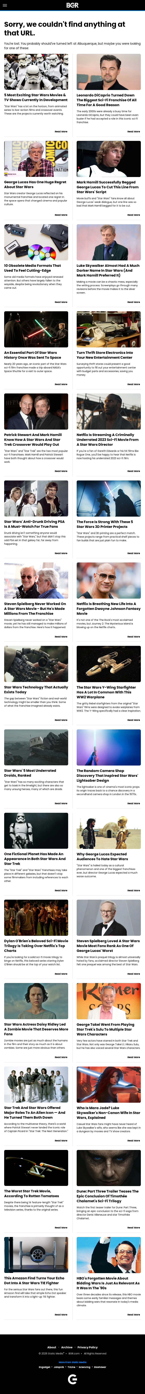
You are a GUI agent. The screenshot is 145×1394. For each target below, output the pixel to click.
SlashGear (100, 1367)
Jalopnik (59, 1367)
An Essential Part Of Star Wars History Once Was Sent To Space (32, 355)
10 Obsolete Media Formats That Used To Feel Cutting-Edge (32, 268)
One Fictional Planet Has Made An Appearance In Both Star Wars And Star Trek (35, 859)
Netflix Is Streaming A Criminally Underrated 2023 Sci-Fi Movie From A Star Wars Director (108, 440)
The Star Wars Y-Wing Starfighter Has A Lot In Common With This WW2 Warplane (106, 692)
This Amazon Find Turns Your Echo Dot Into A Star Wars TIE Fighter (34, 1280)
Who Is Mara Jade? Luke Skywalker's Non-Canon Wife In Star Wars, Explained (108, 1113)
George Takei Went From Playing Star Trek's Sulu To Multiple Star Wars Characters (105, 1029)
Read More (61, 131)
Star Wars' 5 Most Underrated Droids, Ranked (30, 773)
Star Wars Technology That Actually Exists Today (36, 689)
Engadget (44, 1367)
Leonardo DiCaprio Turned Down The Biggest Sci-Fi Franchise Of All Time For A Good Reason (107, 100)
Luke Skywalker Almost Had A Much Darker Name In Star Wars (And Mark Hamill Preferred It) (108, 270)
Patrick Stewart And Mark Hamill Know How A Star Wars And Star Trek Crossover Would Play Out (33, 440)
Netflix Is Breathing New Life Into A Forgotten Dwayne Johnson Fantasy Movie (109, 609)
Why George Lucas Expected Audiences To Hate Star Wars (102, 856)
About (51, 1347)
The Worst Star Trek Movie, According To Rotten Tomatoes (31, 1193)
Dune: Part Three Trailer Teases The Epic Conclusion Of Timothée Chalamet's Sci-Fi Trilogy (108, 1196)
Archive (66, 1347)
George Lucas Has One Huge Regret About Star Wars (35, 184)
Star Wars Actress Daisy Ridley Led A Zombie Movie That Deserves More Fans (36, 1029)
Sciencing (84, 1367)
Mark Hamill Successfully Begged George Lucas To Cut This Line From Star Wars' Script (108, 187)
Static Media (55, 1354)
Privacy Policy (88, 1347)
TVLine (71, 1367)
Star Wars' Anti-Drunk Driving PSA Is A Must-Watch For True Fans (34, 524)
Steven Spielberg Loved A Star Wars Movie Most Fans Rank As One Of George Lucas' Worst (108, 946)
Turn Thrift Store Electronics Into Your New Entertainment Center (105, 355)
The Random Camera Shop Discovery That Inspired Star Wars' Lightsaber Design (107, 775)
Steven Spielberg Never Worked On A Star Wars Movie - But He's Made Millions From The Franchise (35, 609)
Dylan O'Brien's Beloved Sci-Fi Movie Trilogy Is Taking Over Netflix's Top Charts (36, 946)
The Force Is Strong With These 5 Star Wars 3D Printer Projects (105, 524)
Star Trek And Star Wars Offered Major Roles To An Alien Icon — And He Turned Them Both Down (34, 1112)
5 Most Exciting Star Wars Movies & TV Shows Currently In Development (35, 97)
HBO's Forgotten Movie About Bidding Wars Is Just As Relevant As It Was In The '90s (108, 1283)
